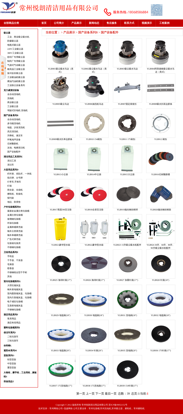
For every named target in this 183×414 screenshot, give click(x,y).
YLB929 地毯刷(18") (60, 315)
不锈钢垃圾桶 (13, 247)
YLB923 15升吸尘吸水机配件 (127, 245)
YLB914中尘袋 (94, 174)
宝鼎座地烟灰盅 (15, 305)
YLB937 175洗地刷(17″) (60, 385)
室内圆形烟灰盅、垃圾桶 (19, 293)
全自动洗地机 (13, 94)
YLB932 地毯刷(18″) (160, 315)
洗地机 (10, 98)
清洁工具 (11, 160)
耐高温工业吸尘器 (16, 69)
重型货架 (11, 367)
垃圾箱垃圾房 (13, 243)
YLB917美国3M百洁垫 (61, 209)
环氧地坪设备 (13, 139)
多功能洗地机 (13, 123)
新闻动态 (94, 23)
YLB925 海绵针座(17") (61, 280)
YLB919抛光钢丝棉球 (127, 209)
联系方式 (129, 23)
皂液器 (10, 264)
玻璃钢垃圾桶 (13, 219)
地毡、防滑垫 (13, 202)
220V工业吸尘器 (15, 49)
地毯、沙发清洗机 (16, 127)
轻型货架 (11, 359)
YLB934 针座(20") (94, 350)
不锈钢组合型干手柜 (17, 272)
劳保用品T (9, 381)
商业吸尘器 (12, 102)
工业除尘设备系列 (16, 85)
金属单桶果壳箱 (15, 227)
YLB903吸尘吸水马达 (127, 69)
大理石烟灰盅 (13, 285)
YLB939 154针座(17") (127, 385)
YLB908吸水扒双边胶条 (160, 104)
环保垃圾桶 (12, 223)
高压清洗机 (12, 131)
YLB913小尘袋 (61, 174)
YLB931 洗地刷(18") (127, 315)
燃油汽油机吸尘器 (16, 81)
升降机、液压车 (15, 135)
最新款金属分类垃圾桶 (18, 211)
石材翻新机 (12, 143)
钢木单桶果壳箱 (15, 235)
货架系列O (9, 355)
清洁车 (10, 164)
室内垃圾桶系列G (12, 281)
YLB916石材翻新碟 (160, 174)
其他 (9, 276)
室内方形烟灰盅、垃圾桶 (19, 297)
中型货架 (11, 363)
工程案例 (164, 23)
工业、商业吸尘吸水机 (18, 37)
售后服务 (112, 23)
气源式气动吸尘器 (16, 65)
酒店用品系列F (11, 314)
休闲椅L (8, 345)
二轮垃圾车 (12, 336)
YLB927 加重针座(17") (127, 280)
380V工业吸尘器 (15, 53)
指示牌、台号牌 (15, 177)
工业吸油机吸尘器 (16, 77)
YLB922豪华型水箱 (94, 245)
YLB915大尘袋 (127, 174)
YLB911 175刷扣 (127, 139)
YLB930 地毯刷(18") (94, 315)
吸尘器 (7, 33)
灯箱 (9, 186)
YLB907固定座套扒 (127, 104)
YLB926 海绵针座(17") (94, 280)
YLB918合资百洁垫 (94, 209)
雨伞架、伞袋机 (15, 190)
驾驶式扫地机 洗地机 (17, 110)
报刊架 (10, 198)
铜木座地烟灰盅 (15, 289)
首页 (43, 23)
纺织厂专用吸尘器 (16, 57)
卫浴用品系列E (11, 252)
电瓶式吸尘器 (13, 45)
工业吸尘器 (12, 106)
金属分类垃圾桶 (15, 215)
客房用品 (11, 318)
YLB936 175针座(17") (160, 350)
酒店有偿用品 (13, 322)
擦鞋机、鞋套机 (15, 194)
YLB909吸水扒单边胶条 (60, 139)
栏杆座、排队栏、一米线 (19, 173)
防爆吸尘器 (12, 41)
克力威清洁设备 (11, 90)
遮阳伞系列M (10, 350)
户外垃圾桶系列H (12, 207)
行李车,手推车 (14, 181)
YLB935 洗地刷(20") (127, 350)
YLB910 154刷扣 (94, 139)
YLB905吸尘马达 (61, 104)
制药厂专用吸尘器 (16, 61)
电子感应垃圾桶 (15, 301)
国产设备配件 (13, 151)
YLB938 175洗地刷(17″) (94, 385)
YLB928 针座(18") (160, 280)
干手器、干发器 (15, 260)
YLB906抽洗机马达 (94, 104)
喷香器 (10, 268)
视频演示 (147, 23)
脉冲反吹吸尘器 (15, 73)
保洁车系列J (10, 332)
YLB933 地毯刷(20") (60, 350)
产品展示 (76, 23)
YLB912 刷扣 (160, 139)
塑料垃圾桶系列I (12, 327)
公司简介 (59, 23)
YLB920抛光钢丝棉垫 (160, 209)
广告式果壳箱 (13, 239)
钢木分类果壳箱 (15, 231)
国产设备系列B (11, 115)
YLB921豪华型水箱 (60, 245)
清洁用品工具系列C (13, 156)
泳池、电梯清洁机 (16, 147)
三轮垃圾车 (12, 340)
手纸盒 (10, 256)
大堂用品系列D (11, 169)
